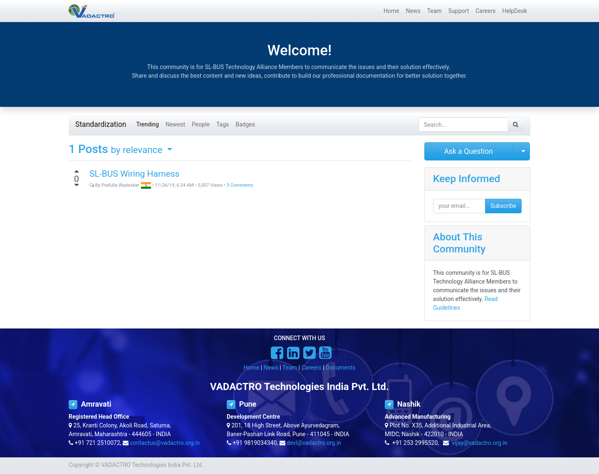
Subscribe (503, 205)
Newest (175, 124)
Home (252, 367)
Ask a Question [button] (468, 151)
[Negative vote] (76, 185)
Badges (245, 124)
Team (289, 367)
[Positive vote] (76, 171)
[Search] (515, 124)
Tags (222, 124)
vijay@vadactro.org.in (479, 442)
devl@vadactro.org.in (314, 442)
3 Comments (240, 185)
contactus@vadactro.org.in (165, 442)
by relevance (138, 149)
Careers (311, 367)
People (201, 124)
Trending (147, 124)
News (271, 367)
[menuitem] (391, 11)
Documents (340, 367)
